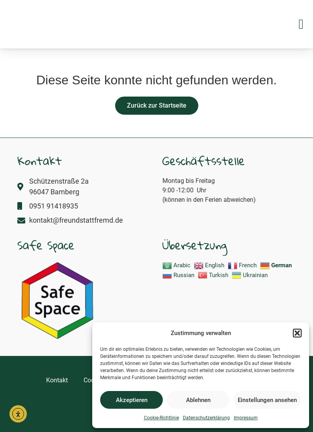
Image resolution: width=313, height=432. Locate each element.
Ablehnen (198, 400)
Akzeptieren (131, 400)
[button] (297, 329)
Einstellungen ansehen (267, 400)
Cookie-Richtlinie (161, 418)
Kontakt (57, 380)
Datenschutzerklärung (206, 418)
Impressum (246, 418)
